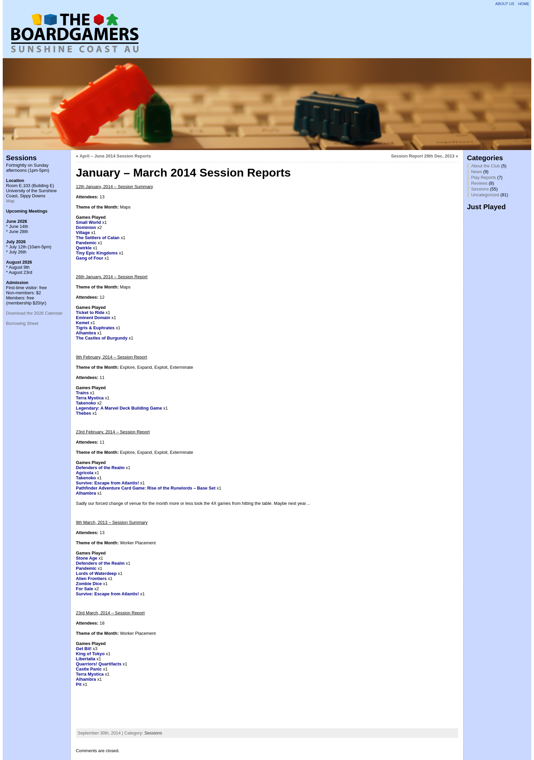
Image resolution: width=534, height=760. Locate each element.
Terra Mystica (90, 397)
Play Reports (483, 177)
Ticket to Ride (90, 312)
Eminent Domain (93, 317)
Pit (78, 684)
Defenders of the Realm (100, 467)
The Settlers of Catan (98, 237)
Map (10, 200)
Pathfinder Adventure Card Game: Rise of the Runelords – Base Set (146, 488)
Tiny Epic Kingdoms (97, 252)
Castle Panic (89, 669)
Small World (88, 222)
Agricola (84, 472)
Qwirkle (84, 247)
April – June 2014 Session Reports (115, 156)
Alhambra (86, 332)
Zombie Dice (89, 583)
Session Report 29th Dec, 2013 (422, 156)
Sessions (153, 733)
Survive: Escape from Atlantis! (107, 482)
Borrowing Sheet (22, 323)
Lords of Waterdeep (96, 573)
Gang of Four (89, 258)
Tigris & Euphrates (95, 327)
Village (83, 232)
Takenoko (86, 403)
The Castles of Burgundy (101, 338)
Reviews (479, 183)
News (476, 171)
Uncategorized (485, 194)
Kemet (82, 322)
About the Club (485, 165)
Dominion (86, 227)
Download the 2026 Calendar (34, 313)
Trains (82, 392)
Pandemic (86, 242)
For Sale (84, 588)
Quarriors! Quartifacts (99, 663)
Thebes (83, 413)
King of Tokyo (90, 653)
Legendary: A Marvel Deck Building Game (119, 408)
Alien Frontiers (91, 578)
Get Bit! (84, 648)
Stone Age (86, 558)
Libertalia (85, 658)
